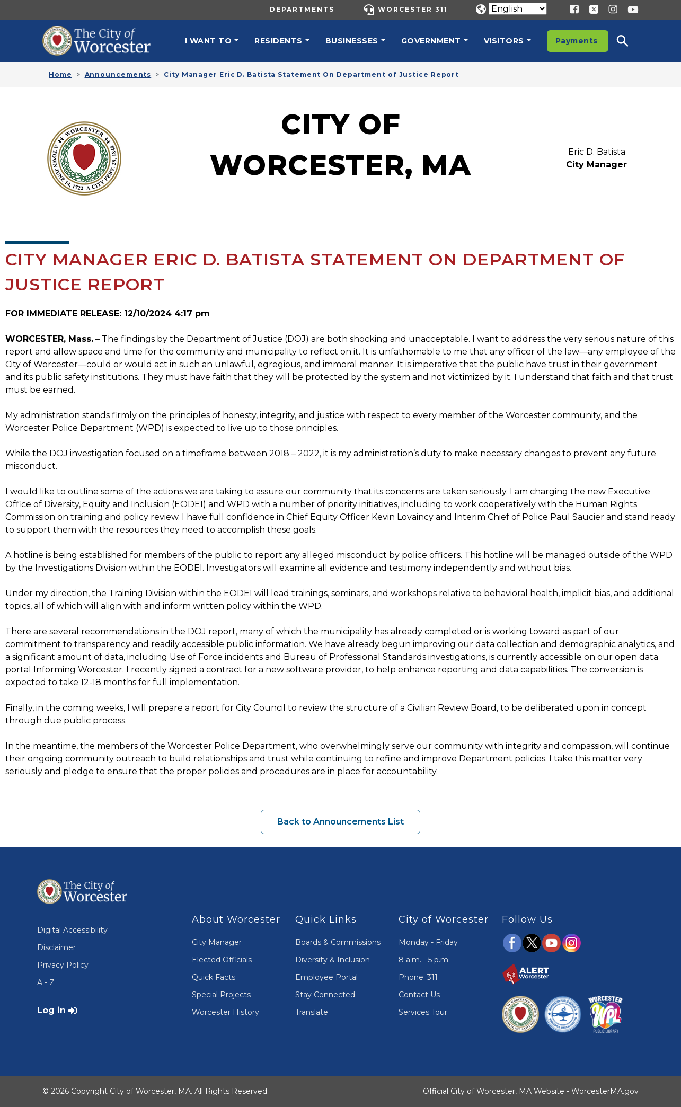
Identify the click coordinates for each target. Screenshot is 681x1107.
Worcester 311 (413, 9)
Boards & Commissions (338, 942)
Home (60, 74)
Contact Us (419, 994)
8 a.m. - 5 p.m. (424, 959)
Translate (311, 1012)
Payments (576, 41)
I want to (208, 41)
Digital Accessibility (72, 930)
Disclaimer (56, 947)
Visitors (504, 41)
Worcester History (225, 1012)
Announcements (118, 74)
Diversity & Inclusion (332, 959)
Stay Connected (325, 994)
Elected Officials (222, 959)
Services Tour (423, 1012)
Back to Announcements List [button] (340, 822)
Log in (51, 1010)
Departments (302, 9)
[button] (629, 40)
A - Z (46, 982)
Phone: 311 (418, 977)
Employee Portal (326, 977)
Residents (278, 41)
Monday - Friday (428, 942)
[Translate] (518, 9)
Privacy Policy (63, 965)
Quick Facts (213, 977)
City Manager (217, 942)
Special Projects (221, 994)
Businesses (351, 41)
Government (431, 41)
